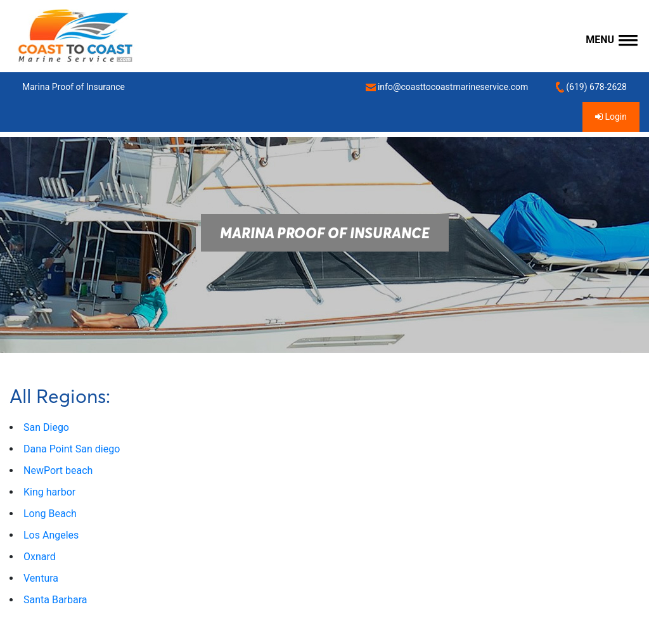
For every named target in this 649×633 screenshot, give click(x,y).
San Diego (46, 427)
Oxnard (39, 557)
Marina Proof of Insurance (73, 87)
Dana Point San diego (71, 449)
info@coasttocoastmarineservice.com (447, 87)
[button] (611, 41)
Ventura (40, 578)
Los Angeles (51, 535)
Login (611, 117)
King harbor (49, 492)
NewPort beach (58, 470)
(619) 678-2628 (591, 87)
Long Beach (50, 514)
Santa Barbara (55, 600)
